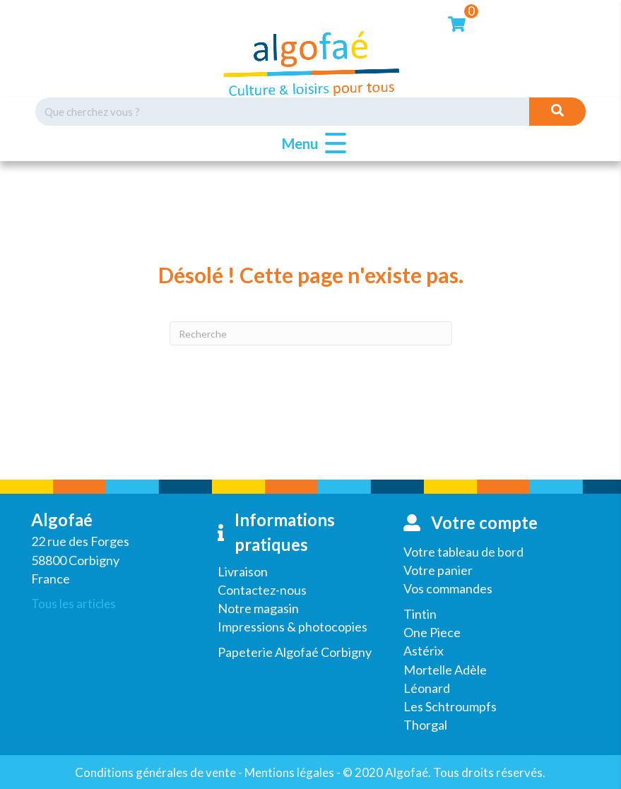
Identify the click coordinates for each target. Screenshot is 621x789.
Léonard (426, 688)
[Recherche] (311, 333)
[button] (310, 144)
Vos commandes (447, 588)
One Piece (432, 632)
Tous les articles (73, 603)
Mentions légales (289, 772)
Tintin (420, 614)
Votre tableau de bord (463, 551)
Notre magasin (258, 608)
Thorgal (425, 724)
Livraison (243, 571)
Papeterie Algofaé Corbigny (295, 652)
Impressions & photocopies (292, 626)
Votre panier (438, 570)
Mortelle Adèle (445, 669)
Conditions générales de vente (155, 772)
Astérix (423, 650)
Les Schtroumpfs (450, 706)
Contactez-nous (262, 590)
